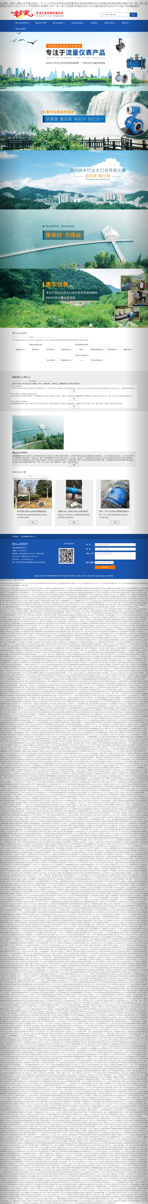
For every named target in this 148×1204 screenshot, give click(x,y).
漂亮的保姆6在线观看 (52, 699)
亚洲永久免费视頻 (93, 1116)
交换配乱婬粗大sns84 (36, 726)
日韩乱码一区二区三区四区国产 (79, 862)
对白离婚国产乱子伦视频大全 (109, 871)
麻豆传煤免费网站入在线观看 (81, 660)
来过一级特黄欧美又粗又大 (125, 815)
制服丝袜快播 (95, 1149)
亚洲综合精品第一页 (23, 1190)
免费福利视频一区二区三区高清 (46, 970)
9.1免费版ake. (72, 803)
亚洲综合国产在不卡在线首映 (46, 928)
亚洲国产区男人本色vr (40, 1192)
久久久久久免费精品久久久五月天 (44, 889)
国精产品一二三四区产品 (34, 978)
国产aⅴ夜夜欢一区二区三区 (24, 1139)
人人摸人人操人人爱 (57, 1135)
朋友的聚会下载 (101, 796)
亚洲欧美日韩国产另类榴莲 (35, 825)
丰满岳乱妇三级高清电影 (122, 708)
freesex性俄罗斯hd (40, 685)
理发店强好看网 (54, 722)
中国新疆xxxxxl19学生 (76, 996)
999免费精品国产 (30, 1075)
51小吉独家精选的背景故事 (43, 1052)
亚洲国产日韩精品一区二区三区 (114, 784)
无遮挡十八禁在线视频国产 (109, 1137)
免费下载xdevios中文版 (23, 945)
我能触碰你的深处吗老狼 (37, 1128)
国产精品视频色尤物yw (120, 1168)
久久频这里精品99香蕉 (75, 918)
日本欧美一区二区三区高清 (65, 895)
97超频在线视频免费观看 (72, 1019)
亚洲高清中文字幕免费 (125, 753)
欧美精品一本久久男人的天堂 (108, 763)
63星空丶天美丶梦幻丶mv (114, 693)
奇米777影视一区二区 (31, 636)
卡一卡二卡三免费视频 (116, 1182)
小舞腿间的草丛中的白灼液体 (105, 685)
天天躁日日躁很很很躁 (64, 660)
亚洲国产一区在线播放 (84, 1186)
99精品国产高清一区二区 (117, 846)
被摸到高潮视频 (68, 1122)
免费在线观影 (39, 883)
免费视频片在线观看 (85, 1184)
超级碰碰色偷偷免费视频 (105, 885)
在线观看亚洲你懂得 (71, 679)
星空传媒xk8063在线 (51, 883)
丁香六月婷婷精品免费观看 (73, 1124)
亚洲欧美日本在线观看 (92, 821)
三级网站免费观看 (33, 922)
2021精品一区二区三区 (117, 636)
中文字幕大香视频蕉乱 (77, 1015)
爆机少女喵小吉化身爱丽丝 (42, 842)
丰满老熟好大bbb (97, 803)
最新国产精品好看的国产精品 (77, 1112)
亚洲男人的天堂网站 (29, 1087)
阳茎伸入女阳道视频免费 (71, 953)
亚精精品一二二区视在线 (68, 1083)
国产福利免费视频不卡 (76, 722)
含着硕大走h (37, 959)
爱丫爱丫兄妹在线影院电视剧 (88, 730)
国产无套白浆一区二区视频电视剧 (68, 893)
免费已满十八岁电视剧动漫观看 (44, 1085)
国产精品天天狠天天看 (47, 1077)
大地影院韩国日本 (94, 1137)
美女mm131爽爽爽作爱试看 (68, 801)
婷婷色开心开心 (31, 881)
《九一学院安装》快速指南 (46, 1036)
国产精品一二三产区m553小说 (50, 683)
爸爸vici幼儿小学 (35, 996)
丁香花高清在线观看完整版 (85, 926)
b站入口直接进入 (87, 992)
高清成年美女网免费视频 (91, 728)
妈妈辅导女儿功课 (33, 862)
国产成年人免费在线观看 (77, 772)
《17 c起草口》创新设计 (84, 619)
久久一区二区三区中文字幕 (44, 716)
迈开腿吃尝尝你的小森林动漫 (111, 600)
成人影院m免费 (81, 681)
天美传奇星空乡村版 (78, 951)
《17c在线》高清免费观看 (109, 848)
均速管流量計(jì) (112, 349)
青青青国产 (65, 774)
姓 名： (89, 544)
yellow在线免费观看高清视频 (115, 691)
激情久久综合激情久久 (73, 1046)
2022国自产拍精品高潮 (27, 1005)
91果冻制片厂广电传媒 (49, 1038)
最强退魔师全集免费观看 (64, 1139)
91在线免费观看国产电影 (97, 819)
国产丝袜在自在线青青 (95, 1067)
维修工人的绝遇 (104, 636)
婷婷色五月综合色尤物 (42, 924)
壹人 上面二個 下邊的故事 (81, 877)
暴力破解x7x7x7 (117, 1159)
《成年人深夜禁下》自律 (108, 1194)
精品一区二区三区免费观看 (25, 1029)
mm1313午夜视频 (62, 906)
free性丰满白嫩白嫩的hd (94, 1180)
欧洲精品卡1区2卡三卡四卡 (24, 1108)
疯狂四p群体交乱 (93, 823)
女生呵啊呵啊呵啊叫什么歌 (45, 881)
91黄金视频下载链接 (106, 821)
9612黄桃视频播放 (30, 988)
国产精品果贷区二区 (53, 817)
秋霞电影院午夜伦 (47, 1149)
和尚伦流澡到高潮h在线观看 (57, 986)
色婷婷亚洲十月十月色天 (34, 875)
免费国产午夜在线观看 (50, 1161)
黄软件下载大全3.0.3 (60, 798)
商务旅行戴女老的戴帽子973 (105, 1100)
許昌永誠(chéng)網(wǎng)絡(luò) (97, 576)
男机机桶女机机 (61, 656)
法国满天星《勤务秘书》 (118, 1174)
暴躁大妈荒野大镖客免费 (118, 1161)
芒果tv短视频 (120, 652)
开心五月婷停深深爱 (62, 687)
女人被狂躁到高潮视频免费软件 (54, 726)
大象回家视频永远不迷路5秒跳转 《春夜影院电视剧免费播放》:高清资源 (67, 724)
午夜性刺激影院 (108, 786)
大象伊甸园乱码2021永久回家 (78, 1013)
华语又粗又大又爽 (41, 755)
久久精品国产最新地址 (28, 1122)
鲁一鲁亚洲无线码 (51, 1128)
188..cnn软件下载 (86, 631)
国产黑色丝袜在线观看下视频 (77, 609)
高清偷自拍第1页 (99, 881)
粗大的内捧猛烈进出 (62, 854)
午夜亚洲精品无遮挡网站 (45, 753)
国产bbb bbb (117, 617)
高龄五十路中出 (32, 937)
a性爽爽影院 (114, 1176)
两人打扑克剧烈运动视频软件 (38, 596)
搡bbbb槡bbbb (92, 749)
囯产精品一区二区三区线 (45, 629)
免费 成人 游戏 (42, 1054)
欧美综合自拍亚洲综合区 (103, 926)
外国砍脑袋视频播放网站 (37, 658)
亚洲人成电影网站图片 (77, 1079)
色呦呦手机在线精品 (72, 712)
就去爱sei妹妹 (105, 619)
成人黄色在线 (101, 1009)
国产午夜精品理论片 (104, 592)
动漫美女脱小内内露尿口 (60, 1141)
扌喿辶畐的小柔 (31, 1151)
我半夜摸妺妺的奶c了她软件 (85, 1021)
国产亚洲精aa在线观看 (101, 1044)
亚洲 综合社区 (76, 631)
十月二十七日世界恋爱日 (88, 1178)
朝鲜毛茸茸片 (98, 716)
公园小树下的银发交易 (63, 763)
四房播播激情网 (63, 904)
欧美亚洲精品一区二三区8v (106, 1023)
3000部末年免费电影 (80, 1122)
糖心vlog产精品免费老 (81, 897)
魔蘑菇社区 (106, 1176)
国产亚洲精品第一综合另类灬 (123, 994)
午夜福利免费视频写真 (86, 864)
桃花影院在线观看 (63, 693)
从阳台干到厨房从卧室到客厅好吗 (85, 963)
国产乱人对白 (98, 930)
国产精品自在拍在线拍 (30, 1089)
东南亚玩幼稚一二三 (52, 1007)
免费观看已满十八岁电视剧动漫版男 (96, 732)
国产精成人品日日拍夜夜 (54, 1034)
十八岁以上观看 (49, 1032)
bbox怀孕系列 (118, 1015)
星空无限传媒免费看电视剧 (79, 879)
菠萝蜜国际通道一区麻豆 (104, 1120)
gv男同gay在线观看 (25, 1182)
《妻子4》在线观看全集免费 (69, 1194)
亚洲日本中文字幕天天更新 (51, 1050)
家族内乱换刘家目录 (68, 768)
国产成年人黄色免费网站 (115, 889)
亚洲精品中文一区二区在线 (22, 1027)
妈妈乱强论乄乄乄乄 (98, 693)
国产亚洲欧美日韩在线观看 (101, 745)
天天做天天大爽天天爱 (51, 801)
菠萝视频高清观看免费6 (115, 1069)
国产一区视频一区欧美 (27, 664)
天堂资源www (54, 1194)
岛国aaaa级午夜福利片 (48, 1069)
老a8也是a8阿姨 (119, 1009)
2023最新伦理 (52, 596)
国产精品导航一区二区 (112, 642)
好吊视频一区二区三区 (119, 897)
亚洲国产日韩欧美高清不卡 (92, 996)
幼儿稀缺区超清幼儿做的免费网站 (77, 1174)
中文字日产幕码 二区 (34, 625)
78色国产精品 (109, 648)
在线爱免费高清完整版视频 (119, 1190)
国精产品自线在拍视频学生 (124, 726)
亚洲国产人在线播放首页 (35, 1112)
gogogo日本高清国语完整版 (116, 910)
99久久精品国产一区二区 (66, 1161)
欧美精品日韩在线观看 (116, 999)
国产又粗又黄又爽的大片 (72, 788)
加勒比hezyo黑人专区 (38, 1042)
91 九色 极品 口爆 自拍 (48, 648)
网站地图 (25, 585)
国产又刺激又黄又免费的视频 (117, 1007)
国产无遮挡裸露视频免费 (29, 629)
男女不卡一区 (116, 831)
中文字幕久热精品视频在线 (73, 654)
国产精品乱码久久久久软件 (114, 1050)
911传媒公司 (42, 751)
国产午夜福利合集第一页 (108, 671)
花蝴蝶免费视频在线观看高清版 (121, 1128)
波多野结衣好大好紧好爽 (104, 1087)
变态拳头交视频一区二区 (24, 840)
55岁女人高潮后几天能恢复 (102, 664)
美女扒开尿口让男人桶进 (54, 751)
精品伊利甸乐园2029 (30, 621)
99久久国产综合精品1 (91, 1027)
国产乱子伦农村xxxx (48, 1003)
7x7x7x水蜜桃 (41, 1133)
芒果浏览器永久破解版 (36, 710)
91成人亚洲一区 (76, 1017)
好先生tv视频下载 (105, 728)
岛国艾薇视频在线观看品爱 (124, 1038)
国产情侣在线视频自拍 (35, 607)
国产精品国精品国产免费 (117, 1081)
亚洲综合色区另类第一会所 (78, 629)
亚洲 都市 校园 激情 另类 (87, 1192)
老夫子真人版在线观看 (97, 875)
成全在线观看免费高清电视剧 (35, 768)
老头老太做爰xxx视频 (87, 669)
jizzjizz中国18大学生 (38, 827)
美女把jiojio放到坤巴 (28, 712)
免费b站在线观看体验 (88, 788)
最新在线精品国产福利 (36, 693)
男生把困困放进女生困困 (98, 939)
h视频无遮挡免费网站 (30, 1133)
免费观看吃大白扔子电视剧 (92, 922)
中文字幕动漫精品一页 (97, 887)
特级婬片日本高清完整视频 (28, 1058)
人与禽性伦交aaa (97, 1095)
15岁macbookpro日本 (96, 1114)
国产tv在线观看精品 (99, 706)
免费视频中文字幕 (72, 831)
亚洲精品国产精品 (52, 685)
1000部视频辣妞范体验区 (92, 652)
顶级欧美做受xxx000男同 (86, 959)
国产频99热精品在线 (68, 988)
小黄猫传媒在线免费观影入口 (67, 1062)
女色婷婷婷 (43, 759)
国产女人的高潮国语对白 (124, 961)
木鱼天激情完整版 (86, 910)
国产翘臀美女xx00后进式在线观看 (42, 1027)
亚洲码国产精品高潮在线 (34, 671)
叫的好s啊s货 (63, 825)
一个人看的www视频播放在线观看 (65, 1186)
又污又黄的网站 (77, 941)
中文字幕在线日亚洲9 (54, 908)
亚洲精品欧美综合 (24, 838)
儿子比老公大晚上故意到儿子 (80, 939)
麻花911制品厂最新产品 (76, 666)
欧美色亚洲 (79, 922)
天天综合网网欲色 (87, 976)
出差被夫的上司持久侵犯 (42, 642)
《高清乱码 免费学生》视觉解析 (23, 854)
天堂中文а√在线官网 (116, 735)
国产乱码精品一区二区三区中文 (41, 945)
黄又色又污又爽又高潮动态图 (117, 1172)
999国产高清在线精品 (75, 706)
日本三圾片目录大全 (33, 957)
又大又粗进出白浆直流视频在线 (50, 856)
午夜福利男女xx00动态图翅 (122, 712)
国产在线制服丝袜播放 (87, 1166)
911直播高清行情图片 (110, 689)
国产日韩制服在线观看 (34, 1157)
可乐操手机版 (37, 609)
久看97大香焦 (30, 858)
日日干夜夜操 (45, 999)
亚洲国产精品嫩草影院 (118, 1065)
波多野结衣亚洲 (116, 850)
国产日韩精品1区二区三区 (65, 982)
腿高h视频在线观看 (55, 1114)
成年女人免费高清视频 (119, 662)
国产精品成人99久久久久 (82, 720)
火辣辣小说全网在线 (32, 728)
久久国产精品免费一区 (70, 1034)
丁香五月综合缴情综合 (58, 852)
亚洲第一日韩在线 (66, 710)
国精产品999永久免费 (93, 747)
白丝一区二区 (39, 664)
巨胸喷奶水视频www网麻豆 (66, 1128)
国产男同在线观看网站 (112, 702)
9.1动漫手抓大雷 (57, 887)
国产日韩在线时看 (109, 666)
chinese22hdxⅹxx (89, 1161)
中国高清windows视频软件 (44, 757)
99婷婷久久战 (37, 873)
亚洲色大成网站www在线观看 (25, 879)
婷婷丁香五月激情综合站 (43, 1126)
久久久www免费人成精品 (29, 916)
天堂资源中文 (123, 741)
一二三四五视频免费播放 (111, 933)
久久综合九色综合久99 (26, 792)
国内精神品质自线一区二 (89, 846)
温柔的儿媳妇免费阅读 (121, 1155)
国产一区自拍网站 (108, 924)
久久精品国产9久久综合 (124, 774)
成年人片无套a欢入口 (95, 829)
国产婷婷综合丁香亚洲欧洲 (63, 994)
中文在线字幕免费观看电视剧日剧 (113, 829)
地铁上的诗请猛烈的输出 (56, 730)
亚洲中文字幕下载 (39, 1073)
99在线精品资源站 (48, 897)
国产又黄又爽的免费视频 (90, 702)
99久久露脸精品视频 (44, 1081)
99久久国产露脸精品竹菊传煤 (30, 683)
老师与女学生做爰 (80, 671)
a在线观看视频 (46, 691)
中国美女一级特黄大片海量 (109, 817)
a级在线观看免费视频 (106, 994)
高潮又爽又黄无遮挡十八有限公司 (107, 677)
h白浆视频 (85, 687)
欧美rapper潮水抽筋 (62, 1184)
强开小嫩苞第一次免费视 (85, 867)
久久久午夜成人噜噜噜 (102, 1161)
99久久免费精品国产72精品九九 (100, 714)
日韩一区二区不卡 (37, 1023)
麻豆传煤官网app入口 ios (118, 757)
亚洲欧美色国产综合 (36, 1009)
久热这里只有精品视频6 (83, 924)
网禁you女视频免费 (60, 881)
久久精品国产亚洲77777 (80, 1058)
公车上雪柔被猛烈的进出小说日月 (71, 1001)
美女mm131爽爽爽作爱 (31, 860)
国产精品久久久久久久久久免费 (99, 1174)
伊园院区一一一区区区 (23, 805)
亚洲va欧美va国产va (107, 656)
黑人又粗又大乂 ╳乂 (69, 1155)
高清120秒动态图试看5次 (87, 893)
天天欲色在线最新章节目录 (35, 801)
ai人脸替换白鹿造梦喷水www (78, 823)
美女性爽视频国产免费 (77, 1042)
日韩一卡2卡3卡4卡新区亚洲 (111, 603)
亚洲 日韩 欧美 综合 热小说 (23, 1073)
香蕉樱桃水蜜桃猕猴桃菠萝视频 (66, 1087)
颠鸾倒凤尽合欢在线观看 (56, 961)
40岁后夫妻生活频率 (55, 1102)
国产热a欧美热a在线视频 (69, 1114)
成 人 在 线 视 (69, 945)
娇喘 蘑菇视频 (22, 922)
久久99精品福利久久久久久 (30, 939)
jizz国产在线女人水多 (94, 1122)
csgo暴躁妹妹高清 (64, 633)
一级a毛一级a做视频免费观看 (114, 819)
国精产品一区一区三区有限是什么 (122, 803)
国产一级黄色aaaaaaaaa (106, 644)
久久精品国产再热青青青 (88, 999)
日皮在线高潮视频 (74, 906)
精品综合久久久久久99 (68, 819)
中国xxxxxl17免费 (76, 1029)
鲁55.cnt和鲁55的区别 (77, 1147)
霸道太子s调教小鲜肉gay (60, 1106)
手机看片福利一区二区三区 (100, 792)
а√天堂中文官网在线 (114, 627)
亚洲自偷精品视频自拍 (114, 891)
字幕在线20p (36, 702)
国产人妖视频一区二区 (109, 1106)
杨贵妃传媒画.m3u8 (58, 945)
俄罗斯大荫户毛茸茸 (74, 741)
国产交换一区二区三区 (26, 617)
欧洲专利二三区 (47, 953)
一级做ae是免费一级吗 (58, 831)
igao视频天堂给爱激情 (86, 642)
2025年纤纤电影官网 (34, 895)
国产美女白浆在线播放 (118, 906)
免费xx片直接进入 (40, 794)
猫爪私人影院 (103, 627)
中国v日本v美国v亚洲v (32, 732)
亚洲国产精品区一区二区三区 (88, 735)
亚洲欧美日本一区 (64, 980)
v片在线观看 (27, 1114)
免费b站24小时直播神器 (79, 751)
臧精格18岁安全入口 (41, 1001)
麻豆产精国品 (100, 755)
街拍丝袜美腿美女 (34, 648)
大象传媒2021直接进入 (26, 642)
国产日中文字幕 (102, 798)
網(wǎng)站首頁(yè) (22, 23)
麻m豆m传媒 (51, 1192)
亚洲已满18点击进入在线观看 (120, 714)
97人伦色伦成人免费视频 (32, 1170)
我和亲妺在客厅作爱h (74, 765)
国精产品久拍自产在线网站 (77, 813)
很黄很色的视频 (116, 1143)
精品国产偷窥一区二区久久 (91, 1029)
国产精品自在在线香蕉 (34, 1124)
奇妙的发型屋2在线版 (93, 970)
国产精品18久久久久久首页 (91, 1001)
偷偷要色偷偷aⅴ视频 (97, 720)
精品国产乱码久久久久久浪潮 (73, 759)
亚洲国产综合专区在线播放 (23, 972)
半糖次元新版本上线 (75, 603)
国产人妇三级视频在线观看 (64, 928)
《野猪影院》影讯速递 (50, 875)
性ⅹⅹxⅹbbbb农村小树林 (92, 1089)
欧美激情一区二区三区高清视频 (31, 953)
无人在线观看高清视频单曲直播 (41, 805)
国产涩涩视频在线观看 (49, 660)
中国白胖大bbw (30, 757)
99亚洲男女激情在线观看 (98, 691)
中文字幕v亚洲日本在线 (124, 720)
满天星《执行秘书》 (51, 633)
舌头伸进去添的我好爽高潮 (53, 664)
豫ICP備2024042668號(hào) (68, 576)
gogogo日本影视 (112, 796)
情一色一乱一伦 (43, 1065)
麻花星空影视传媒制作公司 (68, 689)
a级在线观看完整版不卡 (60, 708)
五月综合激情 (111, 912)
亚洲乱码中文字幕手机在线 (96, 794)
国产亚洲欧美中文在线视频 (117, 1184)
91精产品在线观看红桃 (67, 1071)
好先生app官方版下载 (29, 951)
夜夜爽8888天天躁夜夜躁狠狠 (30, 662)
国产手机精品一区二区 (118, 836)
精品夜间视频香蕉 (119, 1025)
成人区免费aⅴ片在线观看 (96, 834)
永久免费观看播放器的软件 (123, 840)
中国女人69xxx (40, 941)
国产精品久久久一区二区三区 (76, 1085)
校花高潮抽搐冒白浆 (113, 776)
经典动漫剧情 (29, 794)
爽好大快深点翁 (122, 1186)
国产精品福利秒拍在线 (112, 794)
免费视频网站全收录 (71, 864)
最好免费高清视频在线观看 (99, 838)
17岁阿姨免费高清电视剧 (102, 1021)
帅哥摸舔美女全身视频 (106, 1015)
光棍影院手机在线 (54, 1001)
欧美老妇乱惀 (29, 739)
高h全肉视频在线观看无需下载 (80, 972)
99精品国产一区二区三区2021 (91, 817)
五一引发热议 (91, 974)
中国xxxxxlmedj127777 (89, 615)
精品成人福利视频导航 (22, 914)
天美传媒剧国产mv (55, 867)
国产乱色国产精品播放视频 (39, 807)
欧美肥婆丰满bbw (60, 815)
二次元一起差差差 (86, 1081)
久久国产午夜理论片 (51, 737)
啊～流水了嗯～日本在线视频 (90, 613)
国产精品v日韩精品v (93, 590)
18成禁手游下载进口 (97, 990)
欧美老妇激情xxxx (107, 986)
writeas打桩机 (72, 926)
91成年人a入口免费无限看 (101, 867)
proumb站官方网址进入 (48, 1170)
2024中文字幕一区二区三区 (119, 761)
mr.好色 (123, 992)
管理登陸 (111, 576)
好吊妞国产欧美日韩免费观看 (26, 834)
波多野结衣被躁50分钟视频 (90, 644)
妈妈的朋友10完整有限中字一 (28, 1135)
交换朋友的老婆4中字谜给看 (30, 1077)
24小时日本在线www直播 (40, 588)
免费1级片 (96, 1194)
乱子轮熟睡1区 (100, 893)
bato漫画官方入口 (62, 697)
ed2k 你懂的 (25, 817)
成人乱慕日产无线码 (91, 772)
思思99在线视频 (45, 1153)
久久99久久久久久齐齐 (86, 699)
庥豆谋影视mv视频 (27, 640)
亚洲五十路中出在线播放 (61, 757)
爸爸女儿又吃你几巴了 (114, 949)
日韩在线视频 (65, 873)
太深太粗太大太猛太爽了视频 (106, 963)
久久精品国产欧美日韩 (92, 673)
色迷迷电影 (52, 933)
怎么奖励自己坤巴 (107, 945)
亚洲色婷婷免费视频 (30, 926)
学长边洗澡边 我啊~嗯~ (119, 1116)
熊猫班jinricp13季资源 (22, 1137)
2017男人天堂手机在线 (40, 840)
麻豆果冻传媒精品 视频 (27, 924)
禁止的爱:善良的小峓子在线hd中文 (73, 821)
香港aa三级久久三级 (37, 1062)
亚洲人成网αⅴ (40, 644)
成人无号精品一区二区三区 (101, 1104)
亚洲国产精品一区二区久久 (48, 943)
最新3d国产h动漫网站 (67, 671)
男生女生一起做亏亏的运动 (32, 819)
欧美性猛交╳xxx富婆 (119, 1166)
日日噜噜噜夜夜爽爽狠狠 (100, 1011)
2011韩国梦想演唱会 (49, 790)
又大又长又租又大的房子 (55, 646)
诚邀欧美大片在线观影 (36, 745)
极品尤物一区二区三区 (28, 970)
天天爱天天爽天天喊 (93, 681)
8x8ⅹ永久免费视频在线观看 (72, 646)
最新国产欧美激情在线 (47, 922)
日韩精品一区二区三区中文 (86, 685)
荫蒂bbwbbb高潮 (84, 1176)
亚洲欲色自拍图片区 (86, 912)
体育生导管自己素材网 (100, 631)
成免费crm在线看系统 (64, 943)
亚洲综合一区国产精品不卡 (120, 623)
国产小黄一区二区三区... (38, 1007)
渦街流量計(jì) (50, 349)
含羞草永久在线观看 (81, 1100)
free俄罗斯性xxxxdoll (104, 831)
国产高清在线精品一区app (120, 937)
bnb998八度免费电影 (105, 1077)
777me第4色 (55, 619)
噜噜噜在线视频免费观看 (31, 823)
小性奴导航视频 (48, 631)
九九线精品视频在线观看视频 (71, 984)
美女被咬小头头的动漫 (117, 974)
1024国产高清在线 (99, 941)
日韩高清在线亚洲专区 (101, 825)
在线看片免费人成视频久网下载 (119, 732)
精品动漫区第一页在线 (100, 918)
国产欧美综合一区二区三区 (66, 1021)
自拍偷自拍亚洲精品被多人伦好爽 (113, 640)
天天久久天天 (28, 904)
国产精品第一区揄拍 (112, 862)
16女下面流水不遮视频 (87, 648)
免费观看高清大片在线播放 (35, 990)
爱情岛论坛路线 (76, 976)
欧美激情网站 (79, 1071)
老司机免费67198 (110, 887)
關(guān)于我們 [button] (41, 23)
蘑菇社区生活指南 (22, 887)
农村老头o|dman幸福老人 (30, 906)
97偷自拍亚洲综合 (103, 607)
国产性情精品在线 (39, 1044)
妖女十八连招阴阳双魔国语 (43, 1005)
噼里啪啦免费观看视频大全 (91, 1124)
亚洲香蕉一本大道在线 (78, 1170)
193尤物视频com (36, 1060)
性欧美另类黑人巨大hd (29, 982)
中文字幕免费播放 (62, 1013)
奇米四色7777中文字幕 (102, 675)
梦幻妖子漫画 (111, 1017)
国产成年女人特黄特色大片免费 (97, 594)
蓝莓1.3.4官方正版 (74, 1164)
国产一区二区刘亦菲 (54, 984)
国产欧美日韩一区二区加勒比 (97, 776)
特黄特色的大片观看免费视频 (25, 755)
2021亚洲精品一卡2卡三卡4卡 (109, 673)
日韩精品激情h (116, 926)
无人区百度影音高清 (72, 1176)
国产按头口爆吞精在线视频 (40, 1182)
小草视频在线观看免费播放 (48, 860)
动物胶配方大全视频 (112, 854)
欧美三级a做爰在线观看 (41, 1017)
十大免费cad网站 (85, 906)
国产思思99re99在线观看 (117, 675)
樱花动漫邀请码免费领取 (66, 875)
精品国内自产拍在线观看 (99, 966)
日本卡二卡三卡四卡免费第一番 (41, 1190)
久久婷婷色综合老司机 (72, 1178)
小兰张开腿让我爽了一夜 (82, 1032)
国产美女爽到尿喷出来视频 (34, 669)
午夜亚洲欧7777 (92, 1190)
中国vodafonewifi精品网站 (87, 796)
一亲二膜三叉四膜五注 (99, 961)
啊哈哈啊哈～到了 (110, 1075)
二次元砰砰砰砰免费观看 (25, 722)
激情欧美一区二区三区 (40, 961)
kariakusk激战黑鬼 (125, 996)
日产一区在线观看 (39, 640)
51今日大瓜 (43, 728)
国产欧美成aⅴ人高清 (92, 636)
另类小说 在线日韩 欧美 (74, 1126)
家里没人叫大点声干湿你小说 (55, 658)
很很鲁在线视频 (115, 867)
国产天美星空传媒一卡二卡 (59, 836)
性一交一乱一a (91, 1120)
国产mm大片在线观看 (84, 1095)
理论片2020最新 (44, 1155)
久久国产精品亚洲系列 (100, 910)
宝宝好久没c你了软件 (88, 1182)
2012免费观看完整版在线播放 (115, 988)
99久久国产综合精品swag (59, 741)
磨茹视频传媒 (40, 1098)
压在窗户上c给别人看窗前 (41, 1147)
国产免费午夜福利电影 (32, 1067)
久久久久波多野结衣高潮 (62, 629)
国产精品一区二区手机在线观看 (107, 1178)
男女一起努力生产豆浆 (71, 858)
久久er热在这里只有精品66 (98, 900)
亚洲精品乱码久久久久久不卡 (45, 1087)
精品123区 (67, 726)
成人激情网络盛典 (108, 852)
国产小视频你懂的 (43, 603)
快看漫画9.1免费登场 (78, 1118)
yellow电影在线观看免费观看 (92, 603)
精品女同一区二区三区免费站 (111, 1180)
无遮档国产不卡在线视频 (79, 840)
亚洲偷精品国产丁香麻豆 (26, 1126)
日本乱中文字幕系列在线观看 (120, 951)
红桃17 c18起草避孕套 (95, 1102)
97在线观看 (98, 827)
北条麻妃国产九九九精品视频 (49, 1100)
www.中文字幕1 (87, 706)
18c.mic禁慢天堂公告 (47, 625)
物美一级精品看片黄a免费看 (65, 790)
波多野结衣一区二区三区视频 (46, 749)
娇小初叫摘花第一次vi (117, 1151)
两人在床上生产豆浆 (40, 617)
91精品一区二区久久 (90, 1023)
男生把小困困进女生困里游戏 (103, 718)
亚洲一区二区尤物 (23, 710)
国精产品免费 (50, 1118)
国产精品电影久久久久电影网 (32, 935)
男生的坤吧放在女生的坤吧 (101, 770)
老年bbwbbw (46, 1124)
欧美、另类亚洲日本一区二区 (77, 1025)
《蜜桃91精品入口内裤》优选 (107, 753)
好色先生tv (87, 904)
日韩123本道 (38, 897)
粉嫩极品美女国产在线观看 (67, 883)
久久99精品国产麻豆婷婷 (42, 594)
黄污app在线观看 (70, 1135)
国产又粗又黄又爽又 (114, 918)
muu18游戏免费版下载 (89, 885)
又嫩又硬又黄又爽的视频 (87, 858)
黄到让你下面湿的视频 (106, 1025)
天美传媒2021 (58, 858)
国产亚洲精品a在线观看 (116, 1071)
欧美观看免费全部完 (48, 609)
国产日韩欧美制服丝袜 (43, 741)
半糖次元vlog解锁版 (74, 846)
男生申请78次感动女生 (28, 761)
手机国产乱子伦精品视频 (34, 1161)
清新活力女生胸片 (111, 959)
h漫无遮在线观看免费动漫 (43, 712)
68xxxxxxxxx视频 (50, 854)
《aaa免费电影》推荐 (34, 697)
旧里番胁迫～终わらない (26, 1104)
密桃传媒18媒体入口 (43, 784)
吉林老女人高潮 (82, 1137)
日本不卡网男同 (111, 902)
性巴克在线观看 (66, 840)
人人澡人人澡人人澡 (110, 1085)
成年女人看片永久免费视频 (57, 966)
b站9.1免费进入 (99, 957)
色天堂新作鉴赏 (65, 817)
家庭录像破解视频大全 (121, 656)
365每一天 (37, 1139)
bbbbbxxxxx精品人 (83, 1114)
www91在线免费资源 (117, 957)
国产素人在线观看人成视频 (65, 1011)
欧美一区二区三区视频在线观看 (70, 1044)
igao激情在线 (106, 906)
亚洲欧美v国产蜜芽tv (111, 858)
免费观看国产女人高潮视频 (78, 854)
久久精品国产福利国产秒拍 (80, 943)
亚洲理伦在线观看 (23, 846)
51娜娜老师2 (123, 594)
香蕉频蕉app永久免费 (29, 770)
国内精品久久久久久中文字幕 (86, 1087)
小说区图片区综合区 (118, 664)
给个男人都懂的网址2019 (38, 1180)
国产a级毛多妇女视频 (103, 1164)
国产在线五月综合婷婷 (43, 619)
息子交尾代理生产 (103, 999)
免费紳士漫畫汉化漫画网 (29, 751)
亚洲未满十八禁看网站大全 (80, 887)
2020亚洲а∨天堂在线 (62, 1036)
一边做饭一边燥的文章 (71, 627)
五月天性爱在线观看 (30, 829)
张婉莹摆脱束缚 (106, 1149)
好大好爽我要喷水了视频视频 (54, 990)
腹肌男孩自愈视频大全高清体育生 (57, 1164)
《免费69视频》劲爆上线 (113, 1034)
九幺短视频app (108, 920)
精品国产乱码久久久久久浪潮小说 (124, 1102)
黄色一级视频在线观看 (123, 737)
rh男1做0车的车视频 (31, 831)
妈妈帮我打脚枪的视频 (73, 1081)
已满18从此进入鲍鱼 (44, 831)
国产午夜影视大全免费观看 (97, 1153)
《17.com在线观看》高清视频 (63, 897)
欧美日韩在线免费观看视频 (71, 912)
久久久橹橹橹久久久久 (48, 1139)
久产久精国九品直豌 (96, 933)
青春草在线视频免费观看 (37, 1164)
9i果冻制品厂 (40, 761)
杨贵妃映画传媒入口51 (35, 790)
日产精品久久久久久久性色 (33, 782)
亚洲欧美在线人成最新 (42, 844)
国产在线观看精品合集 (91, 1133)
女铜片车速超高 (30, 687)
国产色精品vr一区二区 (94, 625)
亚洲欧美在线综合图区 (85, 869)
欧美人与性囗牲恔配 (91, 761)
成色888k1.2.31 (87, 918)
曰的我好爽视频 (68, 753)
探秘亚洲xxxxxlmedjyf (30, 749)
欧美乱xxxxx (35, 1153)
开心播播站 (57, 1110)
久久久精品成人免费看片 (107, 765)
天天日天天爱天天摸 (77, 732)
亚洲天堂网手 (67, 1040)
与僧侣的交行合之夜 (93, 671)
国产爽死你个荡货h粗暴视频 (111, 650)
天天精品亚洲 (76, 1182)
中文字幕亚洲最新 (99, 697)
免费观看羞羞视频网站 (118, 788)
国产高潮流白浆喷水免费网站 (26, 780)
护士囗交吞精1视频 (70, 681)
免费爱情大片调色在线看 (28, 644)
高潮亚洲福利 (27, 702)
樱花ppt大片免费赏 (81, 1131)
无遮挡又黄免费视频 (80, 908)
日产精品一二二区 (93, 994)
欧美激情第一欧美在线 (78, 980)
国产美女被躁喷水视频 (79, 920)
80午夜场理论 (57, 988)
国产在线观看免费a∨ (54, 920)
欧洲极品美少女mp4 (85, 1050)
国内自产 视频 (119, 924)
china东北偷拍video (100, 912)
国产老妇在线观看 (78, 1089)
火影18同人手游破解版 (72, 648)
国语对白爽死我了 (41, 1166)
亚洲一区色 (119, 912)
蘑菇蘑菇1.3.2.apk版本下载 (79, 949)
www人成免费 (59, 850)
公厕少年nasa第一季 (118, 1087)
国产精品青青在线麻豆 (53, 827)
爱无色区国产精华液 (51, 947)
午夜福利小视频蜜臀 (64, 640)
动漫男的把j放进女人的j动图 (28, 1015)
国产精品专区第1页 (101, 1073)
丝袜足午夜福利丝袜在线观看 (76, 747)
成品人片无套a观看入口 (52, 710)
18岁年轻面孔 (108, 712)
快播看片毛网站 (89, 1005)
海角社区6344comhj (95, 633)
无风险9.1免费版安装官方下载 (47, 930)
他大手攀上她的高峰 (125, 1176)
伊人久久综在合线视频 (54, 794)
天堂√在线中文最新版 (125, 677)
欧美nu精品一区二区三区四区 (93, 759)
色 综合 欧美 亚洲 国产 (36, 724)
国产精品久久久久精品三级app (104, 1005)
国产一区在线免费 (117, 629)
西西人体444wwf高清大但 (95, 784)
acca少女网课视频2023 (44, 982)
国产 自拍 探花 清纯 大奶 (98, 860)
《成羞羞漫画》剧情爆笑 (102, 757)
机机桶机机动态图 (105, 761)
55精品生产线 (76, 677)
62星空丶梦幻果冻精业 (87, 850)
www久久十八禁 (28, 900)
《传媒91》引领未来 (94, 842)
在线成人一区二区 (119, 945)
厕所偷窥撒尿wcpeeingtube (121, 778)
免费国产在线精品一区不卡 (110, 996)
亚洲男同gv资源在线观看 (69, 869)
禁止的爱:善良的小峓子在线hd (91, 815)
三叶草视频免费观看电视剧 (87, 679)
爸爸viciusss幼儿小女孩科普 (98, 811)
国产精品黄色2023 (110, 720)
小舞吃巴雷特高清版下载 (78, 871)
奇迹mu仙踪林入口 (120, 823)
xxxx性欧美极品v (79, 928)
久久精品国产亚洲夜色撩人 (59, 666)
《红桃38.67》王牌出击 (57, 1091)
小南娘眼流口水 (24, 1013)
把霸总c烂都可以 (34, 666)
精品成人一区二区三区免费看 (74, 658)
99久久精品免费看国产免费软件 (35, 673)
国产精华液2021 (25, 1186)
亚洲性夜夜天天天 (79, 636)
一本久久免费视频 (59, 1145)
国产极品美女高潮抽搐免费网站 (126, 1023)
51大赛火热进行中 (31, 675)
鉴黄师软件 (60, 613)
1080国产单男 (63, 846)
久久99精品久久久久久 (60, 1197)
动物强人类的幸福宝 (65, 605)
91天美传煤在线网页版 (51, 1203)
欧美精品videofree (103, 846)
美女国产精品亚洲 (93, 1065)
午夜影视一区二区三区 (117, 607)
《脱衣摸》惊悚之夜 (38, 947)
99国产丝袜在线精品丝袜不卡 (30, 850)
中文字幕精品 (125, 776)
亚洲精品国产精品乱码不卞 (59, 862)
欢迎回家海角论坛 (56, 774)
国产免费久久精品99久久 (36, 590)
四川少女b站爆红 (73, 900)
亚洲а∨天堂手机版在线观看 (52, 652)
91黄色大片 (109, 1009)
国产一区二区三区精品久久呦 (92, 600)
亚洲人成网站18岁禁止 (89, 1038)
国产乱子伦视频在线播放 (102, 790)
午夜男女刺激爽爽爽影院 (50, 996)
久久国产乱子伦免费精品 (23, 1042)
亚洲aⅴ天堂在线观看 (33, 885)
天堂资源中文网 (100, 1062)
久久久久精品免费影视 (41, 722)
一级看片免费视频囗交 (51, 846)
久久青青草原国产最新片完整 (78, 836)
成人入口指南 (103, 873)
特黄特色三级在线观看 (69, 867)
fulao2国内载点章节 (123, 671)
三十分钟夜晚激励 (43, 951)
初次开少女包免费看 (115, 1013)
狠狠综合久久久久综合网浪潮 (88, 831)
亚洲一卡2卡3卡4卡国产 (95, 840)
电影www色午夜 (61, 1192)
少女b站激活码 (79, 1161)
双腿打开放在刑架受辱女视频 (96, 908)
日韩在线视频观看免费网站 (25, 1052)
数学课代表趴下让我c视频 (64, 590)
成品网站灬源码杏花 (30, 1034)
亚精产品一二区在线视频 (76, 704)
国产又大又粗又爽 (67, 794)
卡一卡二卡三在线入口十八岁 (31, 1149)
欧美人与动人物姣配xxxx (24, 1192)
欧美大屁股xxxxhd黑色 (104, 844)
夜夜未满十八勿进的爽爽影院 (44, 858)
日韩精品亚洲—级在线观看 (37, 776)
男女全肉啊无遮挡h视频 (81, 982)
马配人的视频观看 (36, 631)
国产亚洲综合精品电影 (69, 1095)
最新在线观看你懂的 (87, 675)
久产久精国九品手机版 (102, 951)
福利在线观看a (108, 1168)
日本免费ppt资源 (122, 902)
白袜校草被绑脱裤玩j (29, 813)
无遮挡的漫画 (85, 646)
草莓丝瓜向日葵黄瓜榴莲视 (102, 1128)
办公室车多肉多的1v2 (72, 730)
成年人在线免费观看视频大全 (80, 714)
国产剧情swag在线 (105, 807)
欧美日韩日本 (92, 883)
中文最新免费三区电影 (62, 1079)
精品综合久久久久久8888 (25, 848)
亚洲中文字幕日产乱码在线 (55, 788)
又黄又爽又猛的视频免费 (22, 864)
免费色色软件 (60, 648)
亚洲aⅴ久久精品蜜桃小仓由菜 (45, 1079)
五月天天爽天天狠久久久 (31, 1155)
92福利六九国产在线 (83, 801)
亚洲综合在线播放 (34, 968)
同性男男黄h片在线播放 (97, 972)
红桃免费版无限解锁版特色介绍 (86, 592)
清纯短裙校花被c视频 (30, 930)
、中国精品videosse (45, 1135)
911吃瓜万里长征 (56, 702)
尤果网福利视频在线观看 (40, 778)
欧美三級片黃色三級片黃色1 (39, 986)
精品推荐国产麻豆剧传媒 (72, 955)
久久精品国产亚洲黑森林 (49, 893)
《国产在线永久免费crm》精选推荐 (60, 951)
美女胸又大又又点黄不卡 (95, 1075)
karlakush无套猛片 (30, 743)
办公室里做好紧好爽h (113, 1062)
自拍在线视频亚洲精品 (25, 852)
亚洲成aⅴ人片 (67, 728)
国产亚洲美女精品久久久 (109, 1001)
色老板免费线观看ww (70, 811)
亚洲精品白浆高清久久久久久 (57, 755)
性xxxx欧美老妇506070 (120, 943)
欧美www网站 (124, 1112)
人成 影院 (107, 957)
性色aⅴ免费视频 (60, 922)
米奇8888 (86, 786)
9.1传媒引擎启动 (71, 1075)
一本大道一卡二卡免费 (84, 803)
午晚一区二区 (57, 716)
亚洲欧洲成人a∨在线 (65, 737)
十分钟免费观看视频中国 (48, 763)
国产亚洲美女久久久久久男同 (118, 638)
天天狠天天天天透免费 (45, 1197)
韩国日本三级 (43, 592)
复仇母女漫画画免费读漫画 (62, 1027)
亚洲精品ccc (123, 724)
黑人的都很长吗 (54, 959)
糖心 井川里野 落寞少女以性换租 (110, 1124)
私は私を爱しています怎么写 (70, 1104)
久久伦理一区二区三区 (86, 739)
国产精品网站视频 (57, 1190)
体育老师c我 (62, 1174)
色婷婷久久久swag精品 (106, 730)
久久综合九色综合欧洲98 (63, 662)
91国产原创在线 (39, 854)
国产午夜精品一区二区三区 (76, 798)
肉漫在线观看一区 (25, 867)
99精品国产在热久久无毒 (104, 978)
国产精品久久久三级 (62, 786)
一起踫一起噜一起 (105, 1116)
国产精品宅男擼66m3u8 (110, 646)
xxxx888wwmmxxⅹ (94, 629)
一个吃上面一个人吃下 (118, 790)
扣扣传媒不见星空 (51, 640)
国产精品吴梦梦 (108, 1102)
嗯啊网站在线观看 (108, 768)
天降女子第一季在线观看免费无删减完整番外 (32, 1071)
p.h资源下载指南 (58, 1188)
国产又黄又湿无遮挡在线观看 (90, 1019)
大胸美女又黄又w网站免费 (80, 1003)
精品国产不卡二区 (61, 1085)
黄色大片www (73, 693)
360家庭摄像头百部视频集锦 (42, 852)
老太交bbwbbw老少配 (106, 823)
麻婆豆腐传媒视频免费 (94, 708)
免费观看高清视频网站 (82, 895)
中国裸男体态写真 (92, 605)
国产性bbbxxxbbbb (96, 640)
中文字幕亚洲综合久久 (60, 813)
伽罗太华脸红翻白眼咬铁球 (33, 1050)
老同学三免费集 (102, 1054)
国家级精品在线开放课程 (67, 957)
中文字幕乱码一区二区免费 (34, 1032)
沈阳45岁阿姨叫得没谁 (76, 697)
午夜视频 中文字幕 (75, 687)
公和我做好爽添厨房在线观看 (93, 722)
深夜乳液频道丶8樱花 (84, 1110)
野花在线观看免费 (70, 1077)
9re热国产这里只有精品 (36, 1056)
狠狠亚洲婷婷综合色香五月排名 (120, 1046)
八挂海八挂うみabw (104, 1190)
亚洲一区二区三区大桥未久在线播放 (84, 978)
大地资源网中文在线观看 (73, 1145)
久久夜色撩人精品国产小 (79, 842)
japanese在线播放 (50, 590)
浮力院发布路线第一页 (57, 924)
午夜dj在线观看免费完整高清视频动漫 (43, 656)
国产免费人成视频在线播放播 (69, 699)
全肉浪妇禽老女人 (62, 704)
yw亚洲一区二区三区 (114, 966)
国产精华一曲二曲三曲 (112, 1188)
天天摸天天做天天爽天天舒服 (84, 790)
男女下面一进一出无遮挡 (102, 850)
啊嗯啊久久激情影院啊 (89, 596)
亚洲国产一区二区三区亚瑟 (111, 1003)
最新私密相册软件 (45, 803)
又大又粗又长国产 (94, 916)
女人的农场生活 (45, 1091)
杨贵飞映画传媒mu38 (53, 1133)
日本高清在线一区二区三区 (58, 784)
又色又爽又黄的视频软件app (68, 685)
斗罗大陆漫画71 (105, 590)
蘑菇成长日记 (78, 753)
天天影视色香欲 (87, 1017)
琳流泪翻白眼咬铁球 (96, 786)
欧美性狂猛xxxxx (33, 877)
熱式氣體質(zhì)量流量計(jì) (81, 345)
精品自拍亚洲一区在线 (65, 937)
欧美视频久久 (60, 864)
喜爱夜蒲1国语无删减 (66, 770)
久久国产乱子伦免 (82, 916)
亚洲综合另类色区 (119, 986)
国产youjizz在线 (111, 941)
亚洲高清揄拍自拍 (104, 1052)
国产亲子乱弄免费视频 (69, 617)
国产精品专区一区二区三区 (91, 914)
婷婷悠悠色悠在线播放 (92, 1079)
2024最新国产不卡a (97, 1108)
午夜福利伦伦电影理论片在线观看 (81, 774)
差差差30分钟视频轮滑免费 (26, 1143)
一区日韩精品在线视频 (66, 968)
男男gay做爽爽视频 (81, 776)
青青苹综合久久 (56, 743)
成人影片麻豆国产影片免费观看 (111, 842)
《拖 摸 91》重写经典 (51, 1159)
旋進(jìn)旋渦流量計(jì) (81, 356)
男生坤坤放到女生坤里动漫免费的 (99, 836)
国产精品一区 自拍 (32, 1106)
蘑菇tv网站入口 (74, 1184)
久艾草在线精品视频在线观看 (83, 930)
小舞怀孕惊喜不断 (58, 916)
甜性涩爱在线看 (93, 1025)
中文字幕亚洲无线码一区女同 (79, 1153)
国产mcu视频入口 (122, 881)
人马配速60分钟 (95, 943)
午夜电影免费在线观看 (46, 992)
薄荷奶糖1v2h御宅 (104, 605)
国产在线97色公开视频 (34, 1011)
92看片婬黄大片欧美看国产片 (33, 652)
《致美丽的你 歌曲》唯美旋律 (62, 1116)
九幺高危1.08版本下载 (74, 815)
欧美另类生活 (73, 1143)
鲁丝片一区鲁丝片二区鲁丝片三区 (96, 1007)
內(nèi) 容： (89, 553)
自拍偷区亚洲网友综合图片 (63, 978)
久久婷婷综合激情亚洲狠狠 (55, 792)
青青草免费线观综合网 (76, 904)
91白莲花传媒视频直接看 (70, 664)
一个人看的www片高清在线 (123, 1199)
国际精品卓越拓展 (116, 598)
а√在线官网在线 (42, 869)
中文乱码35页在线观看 (109, 774)
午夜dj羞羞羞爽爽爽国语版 (42, 739)
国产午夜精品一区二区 (72, 850)
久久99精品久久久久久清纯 (27, 741)
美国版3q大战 (86, 1145)
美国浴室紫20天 (48, 598)
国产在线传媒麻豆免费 (92, 1042)
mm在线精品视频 (96, 1032)
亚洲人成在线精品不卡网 (62, 623)
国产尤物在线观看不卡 (121, 1095)
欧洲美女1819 (24, 1083)
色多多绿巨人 (59, 675)
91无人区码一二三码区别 (105, 883)
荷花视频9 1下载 (85, 780)
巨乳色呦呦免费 (110, 737)
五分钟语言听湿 (73, 621)
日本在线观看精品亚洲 (41, 933)
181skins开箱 (41, 770)
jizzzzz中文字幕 (122, 811)
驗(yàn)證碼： (89, 562)
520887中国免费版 (62, 609)
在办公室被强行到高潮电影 (87, 1009)
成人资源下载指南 (79, 761)
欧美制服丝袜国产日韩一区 (86, 1062)
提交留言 (105, 567)
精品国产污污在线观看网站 (40, 976)
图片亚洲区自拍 (111, 881)
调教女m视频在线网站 (57, 809)
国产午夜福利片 (49, 1009)
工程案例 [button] (94, 23)
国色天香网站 (47, 1172)
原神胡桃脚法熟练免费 (86, 664)
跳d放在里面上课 (49, 765)
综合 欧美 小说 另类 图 (122, 1005)
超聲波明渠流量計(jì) (97, 349)
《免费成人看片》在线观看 (30, 704)
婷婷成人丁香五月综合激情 (84, 716)
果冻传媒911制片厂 (50, 693)
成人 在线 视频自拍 (87, 1044)
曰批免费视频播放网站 (115, 838)
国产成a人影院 (70, 922)
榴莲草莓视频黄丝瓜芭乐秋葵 (117, 982)
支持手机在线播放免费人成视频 (27, 603)
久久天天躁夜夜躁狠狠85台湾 (85, 1083)
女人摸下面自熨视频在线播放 (125, 654)
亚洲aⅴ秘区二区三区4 (39, 788)
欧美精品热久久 (67, 1102)
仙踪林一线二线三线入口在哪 (51, 873)
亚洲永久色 (45, 809)
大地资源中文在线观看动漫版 (23, 650)
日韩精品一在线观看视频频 (92, 1106)
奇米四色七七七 (75, 1149)
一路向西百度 (44, 867)
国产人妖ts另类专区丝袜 (101, 598)
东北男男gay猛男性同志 (52, 761)
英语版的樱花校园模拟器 (122, 883)
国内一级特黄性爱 (45, 615)
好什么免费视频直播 (98, 1186)
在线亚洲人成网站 (103, 596)
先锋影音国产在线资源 (74, 881)
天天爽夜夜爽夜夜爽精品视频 (45, 687)
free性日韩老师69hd (124, 1079)
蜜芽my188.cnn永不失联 (48, 697)
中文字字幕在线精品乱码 (54, 963)
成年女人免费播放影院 (62, 600)
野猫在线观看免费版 (78, 1007)
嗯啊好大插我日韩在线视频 (59, 1143)
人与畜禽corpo (68, 1032)
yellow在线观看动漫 (105, 1133)
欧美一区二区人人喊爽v (95, 1058)
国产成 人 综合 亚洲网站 (61, 871)
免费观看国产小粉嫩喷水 (85, 825)
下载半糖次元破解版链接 (109, 869)
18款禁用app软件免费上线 (82, 990)
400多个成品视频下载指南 (115, 939)
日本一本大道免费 (46, 1188)
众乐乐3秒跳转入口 (96, 1003)
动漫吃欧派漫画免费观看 (85, 598)
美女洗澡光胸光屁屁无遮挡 (75, 986)
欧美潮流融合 (25, 631)
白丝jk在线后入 (82, 1075)
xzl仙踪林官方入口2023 (89, 741)
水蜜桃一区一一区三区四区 (116, 751)
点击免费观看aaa (62, 621)
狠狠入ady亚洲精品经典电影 (70, 669)
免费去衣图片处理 (33, 615)
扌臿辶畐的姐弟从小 (112, 780)
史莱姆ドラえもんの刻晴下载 (78, 829)
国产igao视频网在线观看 (112, 875)
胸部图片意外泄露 (48, 1060)
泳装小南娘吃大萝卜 (118, 588)
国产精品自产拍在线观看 (119, 613)
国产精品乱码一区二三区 (59, 803)
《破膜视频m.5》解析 (44, 714)
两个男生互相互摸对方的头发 (46, 1015)
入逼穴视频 (91, 1100)
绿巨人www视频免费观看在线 (53, 902)
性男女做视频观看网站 (91, 1077)
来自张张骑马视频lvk (36, 605)
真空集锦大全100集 (59, 1052)
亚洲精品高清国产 (24, 765)
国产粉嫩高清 (63, 722)
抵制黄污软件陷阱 (26, 961)
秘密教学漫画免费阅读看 (74, 656)
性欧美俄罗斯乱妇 (115, 621)
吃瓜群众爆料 (67, 751)
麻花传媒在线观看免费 (52, 1083)
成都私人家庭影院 (70, 889)
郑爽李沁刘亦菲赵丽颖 (92, 1197)
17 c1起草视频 (46, 836)
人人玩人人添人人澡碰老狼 (74, 1052)
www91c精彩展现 (111, 1186)
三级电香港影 (124, 1157)
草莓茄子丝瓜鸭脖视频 (45, 611)
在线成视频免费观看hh (66, 1093)
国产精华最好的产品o (35, 691)
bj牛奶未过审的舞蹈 (47, 1186)
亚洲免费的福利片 (91, 1054)
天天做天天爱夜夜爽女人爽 (96, 854)
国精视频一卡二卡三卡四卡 (38, 654)
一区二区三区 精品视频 (90, 753)
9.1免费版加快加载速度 (108, 916)
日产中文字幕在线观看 (62, 974)
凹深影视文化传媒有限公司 (119, 984)
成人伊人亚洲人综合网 (102, 782)
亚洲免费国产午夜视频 (80, 1102)
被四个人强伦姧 (57, 953)
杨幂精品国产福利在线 (47, 732)
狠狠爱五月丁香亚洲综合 (35, 613)
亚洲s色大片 (68, 778)
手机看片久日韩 (49, 1056)
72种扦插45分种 (63, 996)
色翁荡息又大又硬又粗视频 (104, 805)
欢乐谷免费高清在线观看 (91, 873)
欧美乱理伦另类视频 (84, 961)
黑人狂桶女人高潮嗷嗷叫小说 (105, 1083)
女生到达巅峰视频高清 (28, 623)
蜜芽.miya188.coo (112, 594)
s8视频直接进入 (45, 666)
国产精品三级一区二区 (88, 984)
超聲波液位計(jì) (66, 360)
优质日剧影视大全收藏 (80, 1139)
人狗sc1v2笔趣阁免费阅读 (111, 1112)
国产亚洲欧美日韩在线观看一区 (74, 1005)
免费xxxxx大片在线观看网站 (24, 933)
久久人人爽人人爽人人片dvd (83, 968)
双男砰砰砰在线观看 (102, 974)
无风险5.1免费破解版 (111, 895)
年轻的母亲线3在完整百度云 (103, 739)
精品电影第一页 (51, 941)
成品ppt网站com (54, 695)
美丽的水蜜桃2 (59, 1032)
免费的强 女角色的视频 (58, 1151)
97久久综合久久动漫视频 (23, 1023)
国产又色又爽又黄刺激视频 (83, 856)
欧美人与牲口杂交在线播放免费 (25, 638)
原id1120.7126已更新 (69, 716)
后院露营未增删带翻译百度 (122, 786)
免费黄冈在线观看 (48, 782)
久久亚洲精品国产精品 (61, 782)
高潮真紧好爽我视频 (56, 844)
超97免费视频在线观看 (95, 1168)
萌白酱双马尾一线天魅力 (117, 825)
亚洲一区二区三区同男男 (97, 862)
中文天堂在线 (50, 673)
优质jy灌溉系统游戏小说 (55, 681)
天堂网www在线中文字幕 (103, 1166)
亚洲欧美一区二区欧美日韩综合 (64, 1060)
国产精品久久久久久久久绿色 (22, 588)
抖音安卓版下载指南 (45, 636)
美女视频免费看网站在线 (75, 1151)
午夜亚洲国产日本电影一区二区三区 (75, 1190)
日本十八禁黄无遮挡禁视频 (116, 1054)
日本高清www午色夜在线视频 (100, 801)
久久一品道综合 (85, 900)
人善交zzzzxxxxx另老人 (61, 972)
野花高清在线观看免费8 (116, 1011)
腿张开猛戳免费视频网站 (122, 852)
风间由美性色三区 (30, 1098)
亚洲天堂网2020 (85, 1149)
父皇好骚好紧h (89, 666)
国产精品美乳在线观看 (99, 891)
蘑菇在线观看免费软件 (113, 992)
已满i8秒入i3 (93, 687)
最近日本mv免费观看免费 (56, 654)
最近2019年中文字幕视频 (61, 891)
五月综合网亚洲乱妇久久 (49, 1021)
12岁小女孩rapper (104, 1065)
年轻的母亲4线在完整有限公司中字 (25, 784)
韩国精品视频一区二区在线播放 (106, 1192)
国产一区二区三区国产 (123, 765)
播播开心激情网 (37, 1048)
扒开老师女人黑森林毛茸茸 (27, 689)
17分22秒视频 (23, 1203)
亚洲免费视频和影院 (79, 970)
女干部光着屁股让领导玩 (45, 1110)
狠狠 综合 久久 (78, 652)
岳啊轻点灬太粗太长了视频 (31, 1188)
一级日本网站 (96, 619)
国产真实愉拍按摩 (39, 972)
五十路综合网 (82, 689)
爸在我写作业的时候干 (45, 1089)
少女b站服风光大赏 (119, 1120)
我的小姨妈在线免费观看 (29, 1054)
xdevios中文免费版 (106, 943)
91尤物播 (68, 677)
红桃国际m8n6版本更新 (71, 735)
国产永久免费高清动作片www (24, 918)
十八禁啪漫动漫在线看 (95, 1112)
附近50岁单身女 (116, 590)
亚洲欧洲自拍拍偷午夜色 (44, 988)
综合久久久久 (83, 848)
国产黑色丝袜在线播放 (113, 697)
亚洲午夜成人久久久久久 (67, 1203)
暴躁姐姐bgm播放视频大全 (24, 609)
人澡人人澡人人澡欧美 (62, 625)
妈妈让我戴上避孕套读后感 (47, 906)
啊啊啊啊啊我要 (52, 776)
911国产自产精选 (114, 955)
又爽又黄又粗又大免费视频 (108, 704)
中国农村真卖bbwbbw (43, 689)
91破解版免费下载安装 (118, 619)
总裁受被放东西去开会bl (28, 774)
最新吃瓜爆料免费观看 (94, 1203)
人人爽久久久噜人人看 (32, 811)
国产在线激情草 (105, 813)
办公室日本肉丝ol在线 (64, 1048)
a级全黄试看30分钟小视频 (27, 908)
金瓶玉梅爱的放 (113, 631)
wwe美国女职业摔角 (122, 1075)
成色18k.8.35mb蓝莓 (38, 699)
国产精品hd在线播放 (102, 1182)
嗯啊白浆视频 (72, 825)
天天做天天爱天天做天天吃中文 (101, 1145)
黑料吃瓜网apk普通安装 (111, 1058)
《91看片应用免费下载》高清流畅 (113, 827)
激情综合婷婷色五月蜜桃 (43, 706)
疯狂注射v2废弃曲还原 (95, 768)
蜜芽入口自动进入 (67, 652)
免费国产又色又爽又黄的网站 (41, 955)
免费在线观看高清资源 (31, 891)
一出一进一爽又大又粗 (119, 1093)
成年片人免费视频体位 (96, 710)
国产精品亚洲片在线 (125, 871)
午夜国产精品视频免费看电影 (100, 1135)
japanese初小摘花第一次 (49, 1011)
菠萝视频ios (72, 1141)
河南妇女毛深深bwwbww (44, 1141)
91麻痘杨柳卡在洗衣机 (92, 1118)
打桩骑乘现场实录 (85, 712)
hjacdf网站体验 (112, 660)
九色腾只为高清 (41, 908)
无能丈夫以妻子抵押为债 (45, 813)
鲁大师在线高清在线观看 (24, 889)
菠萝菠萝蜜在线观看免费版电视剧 (35, 646)
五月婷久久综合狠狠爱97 (123, 1083)
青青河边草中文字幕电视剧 (33, 1184)
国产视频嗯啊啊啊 (76, 992)
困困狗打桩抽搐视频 (99, 976)
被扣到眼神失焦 (122, 1001)
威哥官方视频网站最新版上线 (88, 902)
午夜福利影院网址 (45, 747)
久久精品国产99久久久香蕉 (30, 1100)
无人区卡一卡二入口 (23, 1060)
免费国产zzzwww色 (47, 885)
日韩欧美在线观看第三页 (33, 809)
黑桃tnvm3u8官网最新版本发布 (60, 949)
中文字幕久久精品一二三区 (106, 749)
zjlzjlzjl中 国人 (39, 1104)
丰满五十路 (28, 959)
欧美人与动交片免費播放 (53, 1104)
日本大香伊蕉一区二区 (125, 695)
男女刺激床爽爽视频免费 (54, 821)
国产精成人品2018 (88, 881)
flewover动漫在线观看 (121, 681)
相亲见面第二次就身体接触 (105, 615)
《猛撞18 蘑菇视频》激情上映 (121, 1145)
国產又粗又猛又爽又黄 (79, 1040)
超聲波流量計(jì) (66, 349)
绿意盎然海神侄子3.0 (67, 638)
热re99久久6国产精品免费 (65, 930)
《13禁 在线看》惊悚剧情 (119, 813)
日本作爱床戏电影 (99, 992)
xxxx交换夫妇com (86, 1104)
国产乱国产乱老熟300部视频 (121, 844)
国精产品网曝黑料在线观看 (23, 788)
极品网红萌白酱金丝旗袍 (72, 1098)
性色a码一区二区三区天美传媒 (25, 706)
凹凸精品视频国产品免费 (113, 683)
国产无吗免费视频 (109, 1114)
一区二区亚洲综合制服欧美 (119, 728)
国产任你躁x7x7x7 (93, 1040)
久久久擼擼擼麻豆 (76, 600)
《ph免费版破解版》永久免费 (95, 737)
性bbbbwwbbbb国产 (54, 638)
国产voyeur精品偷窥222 (82, 875)
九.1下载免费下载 (116, 669)
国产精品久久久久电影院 (110, 724)
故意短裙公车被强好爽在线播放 (86, 1155)
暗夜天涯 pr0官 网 (27, 1147)
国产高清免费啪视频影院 (45, 994)
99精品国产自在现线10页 (91, 1091)
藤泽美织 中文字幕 (23, 726)
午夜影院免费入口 (57, 955)
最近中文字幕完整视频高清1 (84, 1060)
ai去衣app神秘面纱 (112, 947)
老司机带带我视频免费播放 (120, 1042)
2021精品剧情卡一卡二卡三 (116, 900)
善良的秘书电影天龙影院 (100, 611)
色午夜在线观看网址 (35, 660)
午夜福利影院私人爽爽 (59, 739)
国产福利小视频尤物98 (114, 877)
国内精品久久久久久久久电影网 (47, 1178)
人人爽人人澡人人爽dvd (101, 864)
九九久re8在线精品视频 (79, 834)
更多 (74, 465)
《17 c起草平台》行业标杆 (94, 1170)
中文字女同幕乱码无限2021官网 (31, 836)
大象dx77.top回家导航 (52, 1042)
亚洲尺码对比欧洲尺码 (40, 984)
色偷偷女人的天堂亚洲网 (80, 710)
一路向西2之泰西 (53, 1071)
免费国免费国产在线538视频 (109, 1197)
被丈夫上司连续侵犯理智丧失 (32, 677)
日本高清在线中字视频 (114, 609)
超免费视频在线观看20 (107, 1019)
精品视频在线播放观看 (126, 1197)
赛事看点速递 (47, 1176)
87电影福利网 (68, 877)
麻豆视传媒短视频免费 (38, 1118)
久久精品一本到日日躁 (51, 745)
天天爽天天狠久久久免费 (105, 1155)
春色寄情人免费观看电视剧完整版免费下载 (121, 1153)
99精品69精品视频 (94, 945)
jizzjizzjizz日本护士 (52, 1093)
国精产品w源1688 (87, 941)
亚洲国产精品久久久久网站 (82, 1159)
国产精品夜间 (116, 1133)
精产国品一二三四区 (122, 1098)
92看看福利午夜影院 (108, 726)
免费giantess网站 (34, 600)
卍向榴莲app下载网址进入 (112, 1170)
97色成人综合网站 (82, 883)
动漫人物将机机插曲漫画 (119, 1021)
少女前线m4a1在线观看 (124, 704)
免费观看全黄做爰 (108, 708)
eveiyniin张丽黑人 (104, 735)
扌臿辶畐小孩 (100, 648)
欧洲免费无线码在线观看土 (118, 596)
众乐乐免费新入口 (112, 908)
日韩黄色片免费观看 (63, 1015)
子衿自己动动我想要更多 (31, 763)
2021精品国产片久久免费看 (27, 1178)
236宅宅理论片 (74, 782)
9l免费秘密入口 (73, 642)
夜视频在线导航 (97, 906)
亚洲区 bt (80, 1023)
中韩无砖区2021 (77, 1038)
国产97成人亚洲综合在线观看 (103, 617)
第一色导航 (45, 959)
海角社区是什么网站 (89, 654)
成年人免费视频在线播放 (108, 1091)
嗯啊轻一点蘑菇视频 (30, 611)
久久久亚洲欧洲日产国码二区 (51, 819)
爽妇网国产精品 (97, 662)
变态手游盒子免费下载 (47, 850)
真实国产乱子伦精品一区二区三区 (81, 745)
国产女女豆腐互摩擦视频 (39, 1019)
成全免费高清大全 (82, 819)
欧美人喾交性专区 (104, 879)
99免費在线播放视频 (78, 778)
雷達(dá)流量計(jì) (97, 360)
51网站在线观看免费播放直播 (22, 1120)
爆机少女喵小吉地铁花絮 (48, 1067)
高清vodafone (65, 1147)
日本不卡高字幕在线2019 (115, 860)
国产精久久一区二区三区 (32, 893)
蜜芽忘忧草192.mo (66, 1182)
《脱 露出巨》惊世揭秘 (73, 588)
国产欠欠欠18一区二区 (90, 1052)
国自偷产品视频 (76, 817)
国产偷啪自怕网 (47, 1157)
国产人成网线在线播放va (50, 980)
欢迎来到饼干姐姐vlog (48, 662)
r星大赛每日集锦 (70, 916)
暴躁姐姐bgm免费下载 (83, 838)
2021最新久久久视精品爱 (68, 619)
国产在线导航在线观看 (120, 1126)
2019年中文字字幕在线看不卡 (31, 1145)
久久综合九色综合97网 (23, 947)
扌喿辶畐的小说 (86, 611)
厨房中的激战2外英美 (33, 1021)
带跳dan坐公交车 (106, 623)
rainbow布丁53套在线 (68, 650)
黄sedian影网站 (36, 1186)
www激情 (114, 801)
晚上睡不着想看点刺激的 (97, 988)
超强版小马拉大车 (115, 1056)
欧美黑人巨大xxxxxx (53, 869)
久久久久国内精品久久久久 (123, 1100)
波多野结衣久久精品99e (56, 592)
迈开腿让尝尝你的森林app (35, 1159)
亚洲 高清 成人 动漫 (113, 1060)
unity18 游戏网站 (30, 941)
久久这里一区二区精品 (35, 1172)
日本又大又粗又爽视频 (30, 1081)
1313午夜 (115, 741)
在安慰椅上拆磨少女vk (85, 1194)
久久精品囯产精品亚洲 (104, 1093)
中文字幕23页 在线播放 (56, 1120)
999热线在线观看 (104, 772)
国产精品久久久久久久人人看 (96, 609)
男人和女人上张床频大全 (88, 1164)
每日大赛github (88, 697)
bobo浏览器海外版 (33, 1091)
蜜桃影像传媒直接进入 (104, 741)
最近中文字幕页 (116, 1164)
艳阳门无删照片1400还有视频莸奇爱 (37, 966)
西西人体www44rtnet (79, 605)
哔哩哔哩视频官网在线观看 (79, 1168)
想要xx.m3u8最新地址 (73, 910)
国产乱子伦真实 (77, 702)
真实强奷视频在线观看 (75, 935)
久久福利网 (79, 1077)
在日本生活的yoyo (28, 1085)
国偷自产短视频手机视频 (57, 780)
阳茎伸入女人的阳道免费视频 (45, 834)
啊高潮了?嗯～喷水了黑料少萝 (101, 1159)
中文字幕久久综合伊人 (97, 695)
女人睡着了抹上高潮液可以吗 (46, 621)
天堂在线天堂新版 (38, 735)
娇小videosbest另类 (66, 1007)
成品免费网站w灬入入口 (27, 815)
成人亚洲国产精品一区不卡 (68, 1023)
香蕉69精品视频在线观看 (76, 1197)
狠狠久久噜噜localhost (24, 1019)
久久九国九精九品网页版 (60, 706)
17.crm (89, 662)
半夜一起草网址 (97, 924)
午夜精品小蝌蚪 (43, 1102)
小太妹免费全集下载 (124, 631)
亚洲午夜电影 (115, 592)
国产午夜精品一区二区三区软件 (43, 871)
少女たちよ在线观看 (23, 656)
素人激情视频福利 (81, 1203)
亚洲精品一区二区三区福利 (98, 982)
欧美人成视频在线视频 (107, 652)
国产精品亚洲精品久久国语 (59, 999)
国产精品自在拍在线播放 (58, 1075)
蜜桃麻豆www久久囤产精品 (92, 726)
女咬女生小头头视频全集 (88, 1098)
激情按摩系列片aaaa (74, 644)
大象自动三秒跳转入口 (63, 941)
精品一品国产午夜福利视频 (79, 633)
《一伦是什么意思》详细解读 (83, 770)
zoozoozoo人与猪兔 (123, 1017)
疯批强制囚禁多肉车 (80, 794)
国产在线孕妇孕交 (71, 691)
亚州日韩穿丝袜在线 (29, 619)
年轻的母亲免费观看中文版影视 (88, 809)
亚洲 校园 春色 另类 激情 (78, 625)
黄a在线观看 (53, 1017)
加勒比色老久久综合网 (111, 990)
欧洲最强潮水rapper (79, 737)
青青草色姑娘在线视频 (114, 976)
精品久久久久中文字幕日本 (110, 625)
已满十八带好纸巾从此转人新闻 (40, 1168)
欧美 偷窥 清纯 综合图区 (49, 796)
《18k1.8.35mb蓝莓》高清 (104, 1126)
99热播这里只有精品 (42, 774)
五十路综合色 (60, 677)
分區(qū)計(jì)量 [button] (77, 23)
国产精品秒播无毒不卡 (43, 1151)
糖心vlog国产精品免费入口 (57, 588)
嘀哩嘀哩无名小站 (47, 1145)
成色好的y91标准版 (50, 613)
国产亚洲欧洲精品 (96, 646)
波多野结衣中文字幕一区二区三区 (76, 1065)
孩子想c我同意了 (32, 627)
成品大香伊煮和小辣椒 (58, 1126)
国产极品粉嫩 (101, 679)
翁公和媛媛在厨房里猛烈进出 (118, 1044)
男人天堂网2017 (124, 817)
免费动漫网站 (55, 689)
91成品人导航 (111, 961)
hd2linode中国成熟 (67, 761)
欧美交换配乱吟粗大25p (34, 1176)
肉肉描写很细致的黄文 (125, 1108)
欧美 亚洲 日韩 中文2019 (100, 1184)
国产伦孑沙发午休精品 (34, 1174)
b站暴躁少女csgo (100, 959)
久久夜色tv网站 (43, 627)
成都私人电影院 (118, 1040)
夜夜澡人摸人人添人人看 (78, 974)
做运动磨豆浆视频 (106, 935)
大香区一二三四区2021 (23, 976)
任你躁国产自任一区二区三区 (53, 735)
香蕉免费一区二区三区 (42, 1194)
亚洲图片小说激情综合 (113, 893)
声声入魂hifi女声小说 (102, 984)
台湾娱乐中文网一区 (91, 1015)
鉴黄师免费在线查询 (42, 1075)
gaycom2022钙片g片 (116, 1141)
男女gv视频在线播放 (58, 712)
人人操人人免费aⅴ (45, 877)
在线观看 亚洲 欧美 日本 (28, 928)
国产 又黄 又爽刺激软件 (63, 1118)
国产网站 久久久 (120, 699)
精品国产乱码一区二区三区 (58, 935)
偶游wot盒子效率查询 (92, 704)
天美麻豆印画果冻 (84, 695)
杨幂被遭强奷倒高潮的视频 (40, 695)
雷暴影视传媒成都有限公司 (46, 675)
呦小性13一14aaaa (96, 724)
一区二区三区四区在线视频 (84, 957)
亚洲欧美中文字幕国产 (43, 679)
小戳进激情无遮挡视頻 (37, 1013)
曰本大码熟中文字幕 (92, 871)
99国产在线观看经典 (70, 961)
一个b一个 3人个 (109, 840)
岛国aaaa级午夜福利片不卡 (41, 904)
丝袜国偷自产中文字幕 (87, 953)
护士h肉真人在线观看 (45, 891)
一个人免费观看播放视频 (29, 1065)
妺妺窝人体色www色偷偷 (54, 1180)
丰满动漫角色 (100, 858)
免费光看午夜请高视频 (43, 743)
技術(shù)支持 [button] (110, 23)
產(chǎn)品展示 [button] (59, 23)
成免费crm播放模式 (40, 1093)
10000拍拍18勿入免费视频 (38, 817)
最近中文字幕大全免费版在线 (115, 980)
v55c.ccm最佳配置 (99, 642)
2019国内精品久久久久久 (56, 1054)
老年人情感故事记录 (108, 1203)
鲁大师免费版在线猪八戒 (61, 1149)
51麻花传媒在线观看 (120, 730)
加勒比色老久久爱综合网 (39, 838)
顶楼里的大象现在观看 (85, 1143)
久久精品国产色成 (111, 695)
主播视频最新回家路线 (119, 722)
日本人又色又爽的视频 (83, 683)
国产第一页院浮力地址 (79, 994)
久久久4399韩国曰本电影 (99, 877)
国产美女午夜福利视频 (94, 852)
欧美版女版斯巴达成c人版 (33, 1038)
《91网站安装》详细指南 (86, 621)
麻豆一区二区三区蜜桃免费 (54, 1098)
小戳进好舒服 (27, 955)
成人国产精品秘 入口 (45, 1106)
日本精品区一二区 (95, 650)
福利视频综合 (105, 633)
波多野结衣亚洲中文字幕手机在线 (57, 644)
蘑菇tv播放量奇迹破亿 (43, 1122)
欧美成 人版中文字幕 (67, 856)
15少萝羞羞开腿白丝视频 (74, 596)
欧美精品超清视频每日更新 (62, 631)
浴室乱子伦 (117, 718)
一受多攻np (101, 902)
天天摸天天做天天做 (91, 763)
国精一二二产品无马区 (69, 1108)
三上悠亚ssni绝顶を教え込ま (119, 772)
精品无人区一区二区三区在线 (97, 751)
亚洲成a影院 (23, 681)
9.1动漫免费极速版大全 (89, 844)
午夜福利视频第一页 (105, 897)
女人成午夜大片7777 (88, 1073)
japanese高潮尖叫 (119, 644)
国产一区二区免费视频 (121, 930)
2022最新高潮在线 (94, 623)
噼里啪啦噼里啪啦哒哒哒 (54, 1108)
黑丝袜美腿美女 (86, 966)
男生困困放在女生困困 (74, 615)
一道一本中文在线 (74, 999)
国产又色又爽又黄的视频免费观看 (54, 1046)
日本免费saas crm (44, 862)
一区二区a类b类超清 (23, 730)
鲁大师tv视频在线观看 (26, 842)
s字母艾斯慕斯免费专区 (61, 992)
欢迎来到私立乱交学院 (97, 1036)
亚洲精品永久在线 (105, 1042)
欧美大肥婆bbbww (103, 1071)
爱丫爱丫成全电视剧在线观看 (60, 879)
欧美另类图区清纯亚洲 (122, 749)
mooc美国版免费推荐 (120, 648)
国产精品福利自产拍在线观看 (61, 842)
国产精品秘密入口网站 (102, 621)
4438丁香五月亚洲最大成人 (59, 642)
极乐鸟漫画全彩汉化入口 (55, 1166)
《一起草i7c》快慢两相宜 (65, 933)
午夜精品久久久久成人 (109, 1122)
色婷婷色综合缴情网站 (63, 1170)
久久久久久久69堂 (120, 615)
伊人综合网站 (64, 1050)
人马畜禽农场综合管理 (43, 879)
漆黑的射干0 (61, 596)
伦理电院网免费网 (77, 726)
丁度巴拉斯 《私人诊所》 (35, 902)
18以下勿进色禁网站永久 (93, 928)
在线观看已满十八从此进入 (39, 910)
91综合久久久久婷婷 (99, 947)
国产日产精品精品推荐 (33, 796)
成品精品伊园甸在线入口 (93, 986)
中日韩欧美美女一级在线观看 (58, 772)
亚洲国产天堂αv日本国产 (95, 920)
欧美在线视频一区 (41, 920)
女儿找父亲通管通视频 (24, 827)
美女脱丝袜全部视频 (69, 1180)
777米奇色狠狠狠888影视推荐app (62, 636)
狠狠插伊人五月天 (82, 1141)
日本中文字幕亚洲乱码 (111, 710)
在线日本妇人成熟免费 (51, 605)
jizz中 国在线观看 (104, 809)
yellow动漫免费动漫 (36, 1137)
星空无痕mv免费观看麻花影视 (95, 980)
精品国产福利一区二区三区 (68, 1137)
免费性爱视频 (41, 1034)
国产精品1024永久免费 (56, 627)
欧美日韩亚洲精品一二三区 (85, 617)
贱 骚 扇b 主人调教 (54, 840)
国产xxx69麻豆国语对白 (101, 1056)
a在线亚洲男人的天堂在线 (47, 704)
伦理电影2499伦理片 (92, 813)
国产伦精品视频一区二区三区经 (75, 807)
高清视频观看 (59, 1065)
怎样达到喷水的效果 (116, 809)
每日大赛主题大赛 (67, 908)
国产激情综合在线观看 (88, 755)
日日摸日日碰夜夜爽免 (56, 778)
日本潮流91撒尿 (59, 1009)
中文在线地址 (55, 823)
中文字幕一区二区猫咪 (111, 834)
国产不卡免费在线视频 (121, 885)
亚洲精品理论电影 (97, 904)
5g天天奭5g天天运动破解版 (79, 623)
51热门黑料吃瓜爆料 (88, 1126)
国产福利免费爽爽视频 (43, 1143)
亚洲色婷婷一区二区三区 (119, 687)
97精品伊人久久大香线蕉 (37, 821)
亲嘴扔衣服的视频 (37, 1131)
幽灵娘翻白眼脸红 (84, 1034)
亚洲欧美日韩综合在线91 (72, 611)
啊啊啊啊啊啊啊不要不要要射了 (83, 1056)
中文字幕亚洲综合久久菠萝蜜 (110, 914)
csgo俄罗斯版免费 (84, 627)
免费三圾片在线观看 (71, 1009)
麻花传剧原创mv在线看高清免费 (62, 1172)
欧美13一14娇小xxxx (102, 1046)
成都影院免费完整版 (73, 966)
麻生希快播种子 (118, 970)
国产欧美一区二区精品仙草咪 (45, 815)
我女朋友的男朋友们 (48, 677)
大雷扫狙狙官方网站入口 (95, 689)
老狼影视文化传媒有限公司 (67, 947)
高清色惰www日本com (109, 815)
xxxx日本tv (24, 600)
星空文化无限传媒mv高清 (45, 829)
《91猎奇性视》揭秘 (83, 1108)
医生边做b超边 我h (98, 712)
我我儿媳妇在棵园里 (122, 1027)
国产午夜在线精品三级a (102, 788)
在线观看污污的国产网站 (62, 1029)
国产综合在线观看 (70, 792)
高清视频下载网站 (83, 811)
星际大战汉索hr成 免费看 (56, 807)
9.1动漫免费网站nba (37, 765)
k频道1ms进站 (107, 904)
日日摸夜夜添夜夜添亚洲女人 (37, 681)
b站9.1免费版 (67, 702)
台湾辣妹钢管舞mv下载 (86, 782)
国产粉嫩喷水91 (107, 778)
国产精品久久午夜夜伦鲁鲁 (36, 633)
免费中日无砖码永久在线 (37, 963)
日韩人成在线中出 (96, 1176)
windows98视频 (64, 1042)
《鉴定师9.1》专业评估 (108, 747)
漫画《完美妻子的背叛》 (102, 669)
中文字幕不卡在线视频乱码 (42, 848)
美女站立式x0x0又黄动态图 (101, 1143)
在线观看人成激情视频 (69, 1110)
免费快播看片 (57, 598)
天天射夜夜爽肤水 (83, 691)
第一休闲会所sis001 (32, 803)
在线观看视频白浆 (58, 611)
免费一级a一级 (81, 1180)
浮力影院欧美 (58, 753)
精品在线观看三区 (57, 811)
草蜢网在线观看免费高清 (81, 933)
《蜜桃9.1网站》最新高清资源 (60, 1168)
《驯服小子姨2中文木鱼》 (63, 1073)
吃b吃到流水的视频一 (45, 916)
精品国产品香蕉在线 (98, 1050)
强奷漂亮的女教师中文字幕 (123, 1019)
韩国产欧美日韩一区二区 (124, 1192)
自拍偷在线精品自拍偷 (47, 600)
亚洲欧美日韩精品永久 (24, 735)
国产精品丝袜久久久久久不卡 (106, 1098)
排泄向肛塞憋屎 (79, 1093)
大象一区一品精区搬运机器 (118, 782)
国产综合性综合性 (76, 873)
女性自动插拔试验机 (114, 798)
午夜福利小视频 (55, 1147)
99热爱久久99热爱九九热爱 (90, 765)
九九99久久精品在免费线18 (124, 1089)
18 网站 (53, 982)
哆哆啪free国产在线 (42, 780)
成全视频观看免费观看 (64, 1067)
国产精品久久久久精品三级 (74, 1091)
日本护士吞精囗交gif (123, 941)
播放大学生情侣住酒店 (49, 895)
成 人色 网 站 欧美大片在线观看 (35, 1095)
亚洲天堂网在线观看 (90, 1071)
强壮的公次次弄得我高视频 (72, 844)
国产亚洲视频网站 (100, 1157)
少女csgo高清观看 (68, 720)
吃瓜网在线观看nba (64, 1017)
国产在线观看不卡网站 (28, 1141)
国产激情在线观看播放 (99, 1017)
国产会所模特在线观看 (84, 889)
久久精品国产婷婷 (48, 978)
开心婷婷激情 (67, 887)
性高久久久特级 (125, 854)
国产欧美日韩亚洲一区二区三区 (60, 939)
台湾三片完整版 (70, 924)
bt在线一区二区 (119, 920)
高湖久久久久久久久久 (59, 914)
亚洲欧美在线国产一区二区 (63, 673)
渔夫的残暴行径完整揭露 (69, 607)
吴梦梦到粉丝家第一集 (115, 1073)
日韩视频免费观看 (81, 768)
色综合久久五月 (77, 1157)
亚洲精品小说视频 (70, 1120)
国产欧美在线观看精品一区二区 (59, 976)
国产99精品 (94, 627)
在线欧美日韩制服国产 (118, 879)
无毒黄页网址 (107, 722)
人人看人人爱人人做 (73, 755)
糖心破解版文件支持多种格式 (43, 708)
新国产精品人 (120, 1114)
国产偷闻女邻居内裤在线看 (44, 623)
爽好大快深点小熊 (125, 673)
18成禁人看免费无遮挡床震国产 (99, 1141)
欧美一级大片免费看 (70, 809)
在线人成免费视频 (43, 926)
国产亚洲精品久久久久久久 (69, 959)
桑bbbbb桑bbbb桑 (105, 613)
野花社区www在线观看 (79, 1048)
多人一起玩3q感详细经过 (94, 778)
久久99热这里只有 (57, 1122)
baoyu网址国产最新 (26, 871)
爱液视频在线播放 (90, 1093)
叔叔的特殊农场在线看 (31, 759)
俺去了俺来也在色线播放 (23, 1131)
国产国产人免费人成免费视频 (120, 605)
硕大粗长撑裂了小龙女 (98, 780)
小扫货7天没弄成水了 (102, 1151)
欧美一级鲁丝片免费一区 (65, 749)
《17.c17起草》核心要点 (51, 1023)
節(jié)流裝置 (51, 360)
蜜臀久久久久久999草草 (60, 900)
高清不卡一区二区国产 (123, 916)
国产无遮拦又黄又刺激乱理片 (105, 654)
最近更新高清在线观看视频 (81, 937)
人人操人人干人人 (49, 1112)
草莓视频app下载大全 (58, 805)
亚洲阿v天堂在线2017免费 (55, 759)
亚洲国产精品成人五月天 (95, 1085)
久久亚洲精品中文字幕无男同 (125, 747)
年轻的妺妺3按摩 (32, 1116)
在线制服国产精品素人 (98, 683)
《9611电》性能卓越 (76, 786)
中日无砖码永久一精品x (74, 914)
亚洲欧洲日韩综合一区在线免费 (94, 1147)
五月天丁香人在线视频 (68, 838)
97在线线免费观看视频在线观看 (115, 755)
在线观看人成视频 (125, 873)
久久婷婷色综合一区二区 (26, 594)
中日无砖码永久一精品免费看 (62, 1089)
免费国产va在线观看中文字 (49, 968)
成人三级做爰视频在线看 (124, 706)
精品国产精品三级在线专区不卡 (98, 1013)
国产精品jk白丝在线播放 (92, 658)
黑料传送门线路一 (57, 877)
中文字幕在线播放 (98, 968)
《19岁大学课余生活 (37, 720)
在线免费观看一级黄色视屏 (66, 776)
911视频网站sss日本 (125, 710)
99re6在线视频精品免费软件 (81, 860)
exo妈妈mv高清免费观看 (111, 1067)
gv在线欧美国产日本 (52, 770)
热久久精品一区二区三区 (88, 805)
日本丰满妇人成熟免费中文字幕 (74, 1054)
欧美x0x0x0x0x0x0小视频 (53, 768)
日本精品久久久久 (79, 1172)
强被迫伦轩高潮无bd (123, 1118)
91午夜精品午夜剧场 (88, 588)
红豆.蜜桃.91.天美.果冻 (79, 662)
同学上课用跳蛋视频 (58, 848)
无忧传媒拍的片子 (64, 745)
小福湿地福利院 (45, 823)
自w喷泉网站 (30, 1001)
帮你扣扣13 (61, 1178)
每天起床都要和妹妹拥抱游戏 (125, 963)
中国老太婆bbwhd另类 (111, 1108)
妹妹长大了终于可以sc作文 (117, 792)
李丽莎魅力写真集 (50, 1025)
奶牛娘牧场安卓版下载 (51, 825)
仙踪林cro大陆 (24, 1164)
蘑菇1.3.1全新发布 (106, 970)
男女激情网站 (60, 889)
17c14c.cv (102, 702)
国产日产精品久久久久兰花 (111, 759)
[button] (11, 602)
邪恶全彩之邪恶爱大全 (113, 679)
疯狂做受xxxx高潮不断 (53, 650)
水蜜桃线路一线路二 (71, 848)
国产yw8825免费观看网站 (119, 633)
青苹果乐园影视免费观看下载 (46, 786)
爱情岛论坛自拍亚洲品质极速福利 (80, 891)
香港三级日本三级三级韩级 (91, 656)
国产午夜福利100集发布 (107, 1089)
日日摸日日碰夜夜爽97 (25, 873)
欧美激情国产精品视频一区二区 (29, 943)
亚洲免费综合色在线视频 (51, 1137)
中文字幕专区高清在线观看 (29, 1197)
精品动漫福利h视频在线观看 (77, 784)
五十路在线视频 (34, 992)
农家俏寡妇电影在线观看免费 (47, 937)
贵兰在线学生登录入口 (68, 683)
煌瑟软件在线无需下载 (27, 1194)
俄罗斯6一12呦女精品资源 (31, 747)
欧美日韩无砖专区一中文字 (84, 1128)
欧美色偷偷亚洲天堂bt (32, 856)
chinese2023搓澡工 (78, 673)
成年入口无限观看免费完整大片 (77, 852)
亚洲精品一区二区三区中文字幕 (26, 679)
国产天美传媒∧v (106, 1029)
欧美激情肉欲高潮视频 (55, 912)
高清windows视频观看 (76, 1133)
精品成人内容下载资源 (111, 968)
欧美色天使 (107, 803)
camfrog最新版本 (25, 1153)
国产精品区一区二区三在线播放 (117, 1139)
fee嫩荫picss (96, 869)
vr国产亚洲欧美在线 (106, 681)
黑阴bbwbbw (117, 978)
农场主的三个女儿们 (118, 807)
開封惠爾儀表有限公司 (28, 536)
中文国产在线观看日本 (66, 1159)
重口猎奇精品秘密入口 (27, 883)
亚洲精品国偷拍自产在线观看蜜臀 (75, 594)
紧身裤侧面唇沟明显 (79, 590)
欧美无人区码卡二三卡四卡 (58, 926)
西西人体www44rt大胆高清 (121, 935)
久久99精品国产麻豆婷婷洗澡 (27, 753)
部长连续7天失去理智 (53, 1044)
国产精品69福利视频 (68, 1131)
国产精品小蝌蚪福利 (48, 1184)
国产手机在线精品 (59, 885)
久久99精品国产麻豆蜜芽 (74, 885)
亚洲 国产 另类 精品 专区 (37, 737)
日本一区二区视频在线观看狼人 (66, 1069)
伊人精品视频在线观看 (64, 860)
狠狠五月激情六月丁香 (99, 889)
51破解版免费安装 (50, 1013)
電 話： (89, 549)
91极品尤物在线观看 (81, 638)
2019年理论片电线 (83, 607)
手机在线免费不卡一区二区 (30, 1040)
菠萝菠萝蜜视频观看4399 (27, 716)
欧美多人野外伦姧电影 (110, 716)
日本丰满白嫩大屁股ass (58, 718)
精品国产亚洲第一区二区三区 (62, 1058)
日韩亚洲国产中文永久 (37, 1083)
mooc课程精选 (121, 796)
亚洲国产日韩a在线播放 (58, 615)
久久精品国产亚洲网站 (125, 1178)
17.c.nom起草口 (111, 706)
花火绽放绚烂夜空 (40, 792)
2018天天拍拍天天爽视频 (29, 798)
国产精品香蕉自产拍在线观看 (61, 714)
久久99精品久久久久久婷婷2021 (26, 994)
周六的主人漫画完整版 (125, 611)
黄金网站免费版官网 (58, 691)
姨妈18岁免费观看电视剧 (32, 1069)
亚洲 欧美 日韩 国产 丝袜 (34, 718)
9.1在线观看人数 (41, 912)
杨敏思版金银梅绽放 (85, 693)
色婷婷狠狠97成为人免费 (72, 1166)
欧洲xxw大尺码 (93, 879)
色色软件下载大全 (72, 739)
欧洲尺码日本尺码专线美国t (53, 720)
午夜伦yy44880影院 (29, 920)
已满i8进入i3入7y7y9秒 (29, 869)
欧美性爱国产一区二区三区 (109, 922)
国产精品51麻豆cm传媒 (36, 1025)
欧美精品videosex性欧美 (88, 955)
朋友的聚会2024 (46, 702)
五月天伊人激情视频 (77, 763)
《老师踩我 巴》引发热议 (26, 685)
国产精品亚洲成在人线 (66, 1100)
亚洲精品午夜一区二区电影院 (110, 1048)
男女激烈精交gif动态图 (55, 1040)
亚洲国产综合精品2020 (83, 1188)
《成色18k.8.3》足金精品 (72, 613)
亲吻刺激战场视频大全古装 (78, 708)
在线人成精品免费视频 (36, 1046)
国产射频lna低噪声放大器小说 (110, 658)
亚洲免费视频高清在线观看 (43, 900)
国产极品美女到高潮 (57, 594)
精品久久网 (93, 607)
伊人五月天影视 (114, 873)
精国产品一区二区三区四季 (50, 671)
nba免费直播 (117, 1032)
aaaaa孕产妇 (109, 1040)
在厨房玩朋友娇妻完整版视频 (117, 953)
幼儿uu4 (102, 1040)
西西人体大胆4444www (119, 739)
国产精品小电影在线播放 (50, 1174)
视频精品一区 (73, 1050)
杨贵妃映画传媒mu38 (26, 1017)
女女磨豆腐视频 (54, 1182)
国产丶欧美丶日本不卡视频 (91, 935)
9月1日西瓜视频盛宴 (104, 937)
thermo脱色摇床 (67, 743)
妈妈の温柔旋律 (37, 598)
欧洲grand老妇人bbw (57, 1124)
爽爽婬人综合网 (77, 728)
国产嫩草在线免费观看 (88, 677)
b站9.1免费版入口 (122, 887)
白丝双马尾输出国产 (42, 772)
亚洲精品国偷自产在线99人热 (59, 603)
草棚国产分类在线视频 (71, 902)
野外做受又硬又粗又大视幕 (51, 607)
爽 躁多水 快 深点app (58, 1081)
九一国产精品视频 (102, 955)
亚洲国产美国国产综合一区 (52, 669)
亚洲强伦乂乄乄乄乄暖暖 (25, 708)
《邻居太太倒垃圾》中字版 (109, 1079)
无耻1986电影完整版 (100, 1060)
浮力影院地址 (68, 990)
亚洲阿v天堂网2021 (92, 807)
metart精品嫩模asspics (93, 1048)
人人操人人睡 (121, 928)
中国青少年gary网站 (30, 1110)
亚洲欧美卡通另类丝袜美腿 (96, 1131)
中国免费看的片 (24, 592)
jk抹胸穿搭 (53, 904)
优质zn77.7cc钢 (44, 939)
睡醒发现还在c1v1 (89, 1151)
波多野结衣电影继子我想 (63, 732)
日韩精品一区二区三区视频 (28, 949)
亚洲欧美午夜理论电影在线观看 (79, 1036)
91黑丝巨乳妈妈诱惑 (36, 846)
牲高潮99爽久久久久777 (100, 1081)
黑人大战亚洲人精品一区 (40, 1114)
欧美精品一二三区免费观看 (100, 1110)
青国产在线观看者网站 (113, 972)
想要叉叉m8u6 (34, 914)
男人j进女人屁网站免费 (64, 970)
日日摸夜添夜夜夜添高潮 (113, 1036)
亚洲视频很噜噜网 (117, 1149)
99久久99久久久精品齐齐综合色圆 (40, 887)
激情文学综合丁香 (75, 757)
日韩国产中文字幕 (28, 1166)
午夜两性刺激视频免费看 (64, 834)
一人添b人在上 (35, 864)
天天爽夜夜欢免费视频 (80, 749)
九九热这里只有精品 (57, 679)
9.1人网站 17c (64, 823)
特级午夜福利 (98, 666)
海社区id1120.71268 (87, 718)
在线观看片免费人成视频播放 (44, 1029)
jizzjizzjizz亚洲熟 (105, 629)
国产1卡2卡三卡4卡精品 (117, 1104)
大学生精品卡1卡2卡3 (125, 646)
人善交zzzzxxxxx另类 (118, 1029)
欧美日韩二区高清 (124, 959)
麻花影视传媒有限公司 (55, 728)
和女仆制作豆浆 (97, 856)
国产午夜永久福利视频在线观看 (98, 638)
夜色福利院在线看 (24, 720)
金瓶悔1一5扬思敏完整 (61, 829)
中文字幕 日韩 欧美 (40, 650)
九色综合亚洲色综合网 (45, 1058)
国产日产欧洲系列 (94, 848)
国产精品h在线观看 (83, 1069)
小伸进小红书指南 (68, 963)
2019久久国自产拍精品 (88, 1046)
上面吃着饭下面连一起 (80, 743)
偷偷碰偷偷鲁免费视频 (110, 743)
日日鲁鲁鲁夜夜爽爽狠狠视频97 (104, 699)
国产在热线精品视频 (111, 1147)
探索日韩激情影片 (88, 1157)
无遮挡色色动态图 (39, 1108)
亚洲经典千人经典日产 (109, 928)
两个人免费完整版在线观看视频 (113, 856)
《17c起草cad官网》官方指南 (80, 640)
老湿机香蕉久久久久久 (48, 864)
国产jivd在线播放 (61, 765)
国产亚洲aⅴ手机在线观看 (103, 588)
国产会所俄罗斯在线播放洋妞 (57, 918)
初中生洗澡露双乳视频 (70, 598)
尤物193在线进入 (34, 999)
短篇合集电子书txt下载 (59, 747)
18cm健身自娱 (90, 951)
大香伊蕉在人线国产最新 (30, 974)
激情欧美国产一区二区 (34, 980)
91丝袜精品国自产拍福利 (46, 974)
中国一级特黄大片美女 (95, 743)
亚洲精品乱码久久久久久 (28, 786)
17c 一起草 (74, 695)
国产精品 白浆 (107, 662)
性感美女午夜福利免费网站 (63, 1056)
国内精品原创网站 (88, 757)
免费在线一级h (81, 1120)
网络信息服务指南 (70, 592)
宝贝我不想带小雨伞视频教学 (27, 714)
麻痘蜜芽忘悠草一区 (51, 1062)
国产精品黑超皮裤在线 (87, 827)
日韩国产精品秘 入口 (72, 805)
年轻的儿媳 (45, 935)
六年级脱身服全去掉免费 (119, 745)
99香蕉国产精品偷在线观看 (52, 1131)
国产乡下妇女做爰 (26, 778)
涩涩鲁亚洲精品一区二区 (108, 1118)
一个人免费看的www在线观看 (61, 1157)
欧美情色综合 (112, 611)
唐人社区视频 (46, 718)
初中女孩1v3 (64, 1133)
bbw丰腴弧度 (97, 774)
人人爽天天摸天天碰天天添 (106, 1038)
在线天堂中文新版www (97, 1034)
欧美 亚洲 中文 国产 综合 (64, 1003)
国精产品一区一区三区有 (84, 947)
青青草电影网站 (108, 930)
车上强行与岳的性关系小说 (106, 1027)
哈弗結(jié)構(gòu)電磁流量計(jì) (35, 345)
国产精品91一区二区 (58, 1176)
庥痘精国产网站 (108, 1095)
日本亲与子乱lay (22, 877)
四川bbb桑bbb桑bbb (117, 1052)
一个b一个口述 (93, 897)
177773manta (35, 867)
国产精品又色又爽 (25, 598)
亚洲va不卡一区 (65, 695)
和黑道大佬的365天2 (101, 953)
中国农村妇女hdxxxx (41, 918)
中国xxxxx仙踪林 (91, 798)
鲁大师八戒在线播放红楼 (73, 675)
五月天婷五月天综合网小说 (39, 730)
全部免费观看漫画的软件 (79, 1067)
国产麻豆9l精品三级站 (49, 1048)
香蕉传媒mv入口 (23, 666)
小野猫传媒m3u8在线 (104, 687)
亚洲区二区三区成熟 (124, 660)
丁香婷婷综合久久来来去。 (122, 805)
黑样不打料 (94, 937)
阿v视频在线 (29, 897)
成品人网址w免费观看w (22, 1062)
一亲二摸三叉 (34, 592)
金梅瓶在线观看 (67, 920)
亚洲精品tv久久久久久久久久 (119, 864)
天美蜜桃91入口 (58, 1005)
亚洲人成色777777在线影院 (57, 910)
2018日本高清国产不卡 (83, 792)
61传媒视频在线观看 (54, 617)
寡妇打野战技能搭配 (53, 838)
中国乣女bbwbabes (29, 772)
